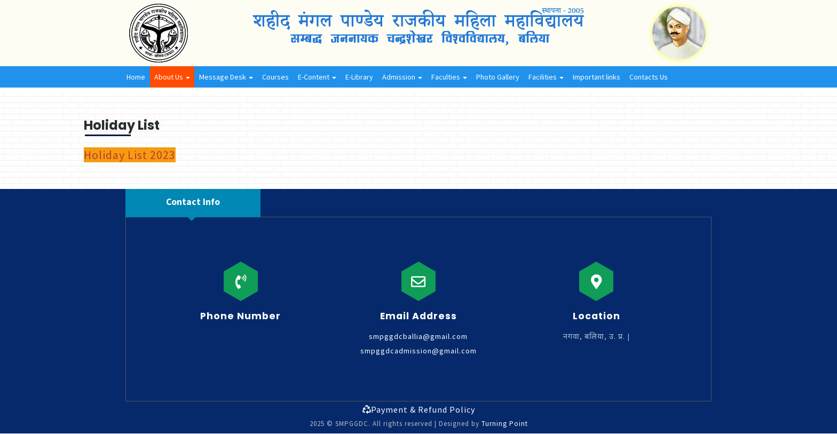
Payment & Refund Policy (418, 409)
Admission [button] (402, 77)
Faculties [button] (449, 77)
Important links (596, 77)
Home (136, 77)
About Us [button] (172, 77)
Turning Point (504, 423)
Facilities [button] (546, 77)
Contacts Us (648, 77)
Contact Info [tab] (193, 202)
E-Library (359, 77)
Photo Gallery (497, 77)
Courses (275, 77)
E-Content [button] (317, 77)
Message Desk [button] (226, 77)
